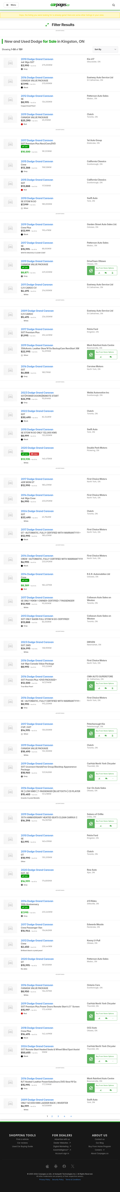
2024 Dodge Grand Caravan (37, 511)
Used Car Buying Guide (22, 1146)
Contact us (100, 1139)
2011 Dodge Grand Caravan (37, 284)
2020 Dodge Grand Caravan (37, 447)
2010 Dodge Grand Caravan (37, 59)
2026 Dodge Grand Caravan (37, 1046)
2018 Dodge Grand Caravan (37, 1027)
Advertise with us (62, 1139)
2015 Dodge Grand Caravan (37, 161)
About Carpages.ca (99, 1153)
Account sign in (62, 1153)
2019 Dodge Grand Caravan (37, 114)
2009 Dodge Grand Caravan (37, 310)
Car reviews (22, 1143)
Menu (11, 5)
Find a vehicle (22, 1139)
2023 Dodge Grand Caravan (37, 392)
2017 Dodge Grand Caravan (37, 140)
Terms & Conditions (73, 1180)
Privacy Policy (44, 1180)
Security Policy (58, 1180)
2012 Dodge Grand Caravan (37, 95)
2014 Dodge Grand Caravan (37, 495)
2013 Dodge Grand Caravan (37, 615)
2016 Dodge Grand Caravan (37, 77)
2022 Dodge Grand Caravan (37, 411)
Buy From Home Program (100, 1146)
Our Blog (99, 1143)
